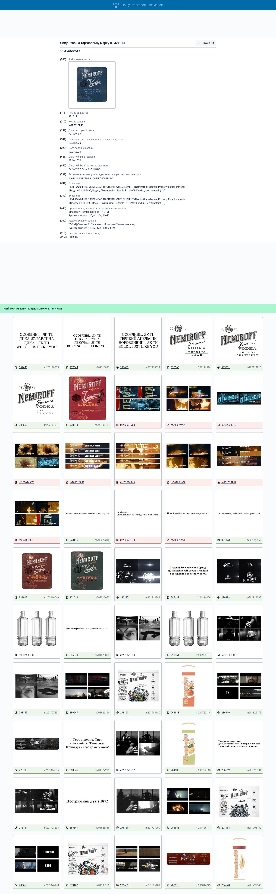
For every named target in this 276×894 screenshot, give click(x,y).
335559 (21, 425)
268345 (21, 712)
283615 (173, 885)
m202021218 (125, 540)
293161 (173, 655)
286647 (71, 712)
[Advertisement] (138, 23)
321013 (71, 597)
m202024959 (176, 482)
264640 (223, 885)
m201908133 (24, 655)
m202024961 (24, 540)
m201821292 (125, 770)
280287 (122, 597)
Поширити (206, 42)
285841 (71, 827)
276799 (21, 770)
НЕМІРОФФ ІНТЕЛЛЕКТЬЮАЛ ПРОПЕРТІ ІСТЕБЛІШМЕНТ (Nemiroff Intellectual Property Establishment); (126, 186)
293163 (122, 712)
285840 (71, 655)
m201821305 (226, 655)
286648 (173, 827)
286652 (223, 770)
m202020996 (176, 540)
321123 (223, 540)
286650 (21, 885)
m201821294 (125, 655)
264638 (173, 712)
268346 (71, 770)
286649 (223, 712)
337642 (122, 367)
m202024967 (24, 482)
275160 (122, 827)
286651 (122, 885)
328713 (71, 425)
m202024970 (226, 425)
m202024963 (125, 425)
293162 (71, 885)
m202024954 (176, 425)
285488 (173, 597)
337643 (21, 367)
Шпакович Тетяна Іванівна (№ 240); (88, 211)
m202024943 (74, 482)
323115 (71, 540)
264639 (173, 770)
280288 (223, 597)
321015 (21, 597)
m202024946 (125, 482)
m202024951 (226, 482)
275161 (21, 827)
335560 (173, 367)
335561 (223, 367)
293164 (223, 827)
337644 (71, 367)
